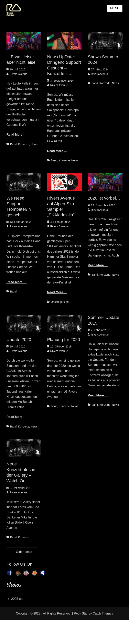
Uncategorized (60, 301)
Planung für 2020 (63, 339)
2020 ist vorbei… (104, 198)
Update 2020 (18, 339)
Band (13, 144)
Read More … (16, 134)
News (34, 144)
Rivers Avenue (18, 74)
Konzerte (23, 144)
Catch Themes (103, 613)
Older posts (22, 551)
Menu (114, 8)
